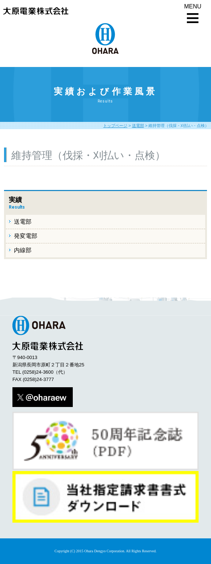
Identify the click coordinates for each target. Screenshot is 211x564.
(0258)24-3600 (37, 372)
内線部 (22, 250)
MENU (192, 7)
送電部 (138, 125)
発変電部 (25, 236)
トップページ (115, 125)
